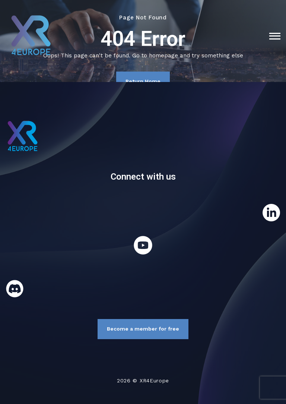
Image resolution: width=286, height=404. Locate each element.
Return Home (143, 81)
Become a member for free (143, 329)
